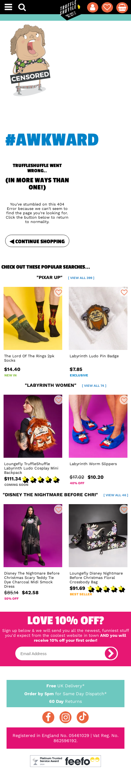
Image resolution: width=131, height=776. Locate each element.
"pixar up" (65, 277)
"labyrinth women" (65, 385)
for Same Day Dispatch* (65, 692)
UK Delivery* (65, 685)
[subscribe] (111, 653)
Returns (65, 701)
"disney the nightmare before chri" (65, 494)
